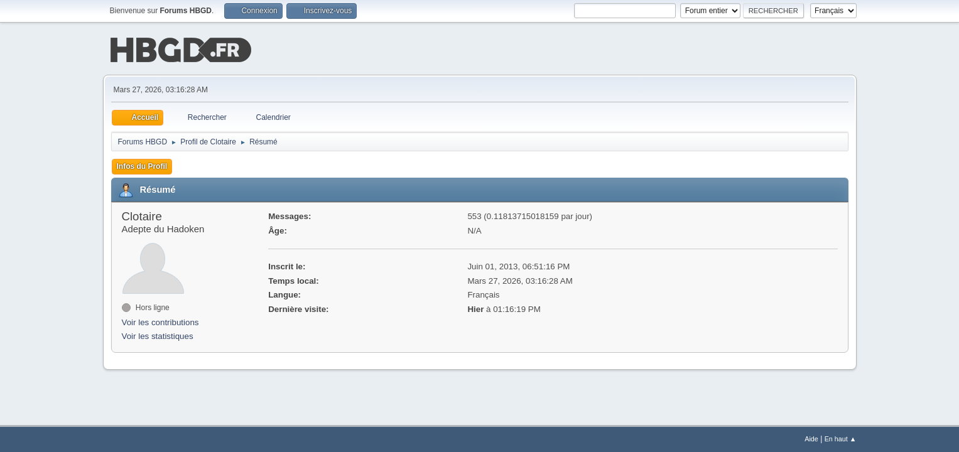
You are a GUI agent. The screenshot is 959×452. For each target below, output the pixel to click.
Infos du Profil (142, 165)
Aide (811, 439)
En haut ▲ (841, 439)
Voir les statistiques (157, 335)
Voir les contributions (160, 321)
